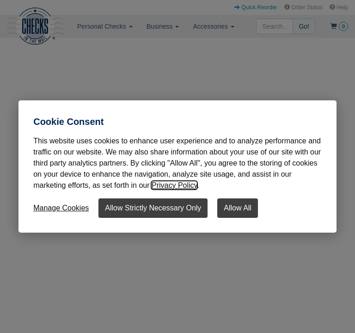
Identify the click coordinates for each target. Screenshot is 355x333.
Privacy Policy (174, 185)
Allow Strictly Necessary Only (153, 208)
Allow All (237, 208)
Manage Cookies (61, 208)
